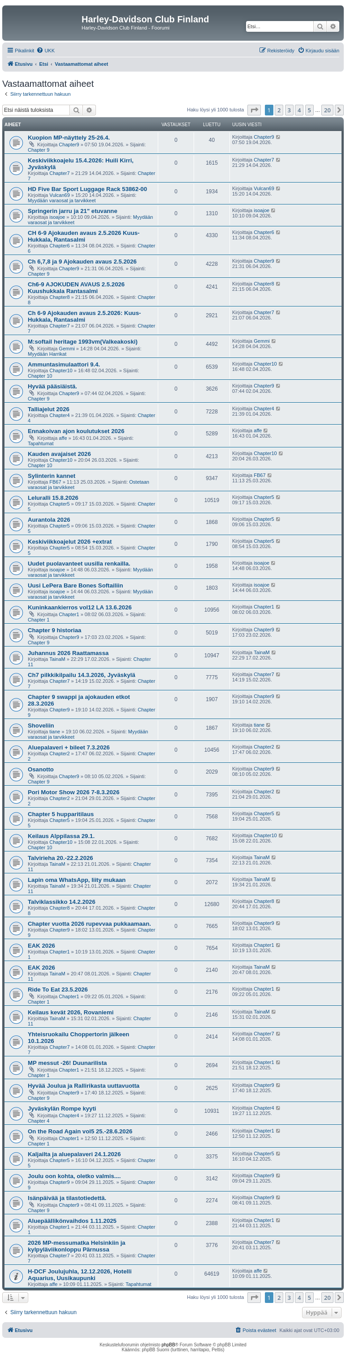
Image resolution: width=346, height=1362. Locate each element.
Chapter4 (59, 415)
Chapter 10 (40, 376)
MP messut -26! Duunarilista (67, 1063)
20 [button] (327, 110)
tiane (54, 731)
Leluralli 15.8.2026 (53, 497)
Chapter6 (59, 245)
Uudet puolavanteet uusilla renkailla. (79, 563)
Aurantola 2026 (49, 519)
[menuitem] (45, 50)
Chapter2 (59, 753)
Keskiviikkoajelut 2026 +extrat (70, 541)
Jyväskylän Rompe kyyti (62, 1108)
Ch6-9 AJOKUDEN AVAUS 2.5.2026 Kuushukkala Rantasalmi (76, 287)
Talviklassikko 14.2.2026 (61, 901)
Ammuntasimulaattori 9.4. (64, 364)
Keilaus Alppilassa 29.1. (61, 836)
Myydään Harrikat (47, 354)
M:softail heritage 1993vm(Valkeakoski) (83, 341)
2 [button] (279, 110)
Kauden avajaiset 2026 (59, 454)
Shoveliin (41, 725)
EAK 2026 (41, 945)
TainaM (57, 659)
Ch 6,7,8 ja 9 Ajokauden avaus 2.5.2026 (82, 261)
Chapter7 (59, 173)
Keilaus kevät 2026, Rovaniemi (70, 1012)
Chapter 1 (38, 619)
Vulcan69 (59, 195)
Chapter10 (60, 370)
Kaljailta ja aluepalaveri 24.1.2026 (74, 1154)
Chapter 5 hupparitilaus (61, 814)
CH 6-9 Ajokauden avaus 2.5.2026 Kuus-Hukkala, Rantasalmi (83, 236)
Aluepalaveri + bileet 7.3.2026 (69, 747)
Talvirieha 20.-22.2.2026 (60, 858)
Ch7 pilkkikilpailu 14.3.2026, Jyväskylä (81, 675)
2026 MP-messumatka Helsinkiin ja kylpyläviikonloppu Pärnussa (76, 1246)
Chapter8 (59, 297)
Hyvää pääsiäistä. (52, 386)
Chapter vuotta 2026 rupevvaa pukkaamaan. (89, 923)
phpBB (168, 1344)
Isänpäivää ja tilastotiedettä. (67, 1198)
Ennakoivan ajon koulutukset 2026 (76, 431)
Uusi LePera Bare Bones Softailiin (75, 585)
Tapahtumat (40, 443)
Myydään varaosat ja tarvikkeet (62, 200)
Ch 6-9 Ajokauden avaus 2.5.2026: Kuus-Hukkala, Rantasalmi (84, 316)
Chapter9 (69, 144)
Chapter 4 (38, 1121)
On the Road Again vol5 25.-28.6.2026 (80, 1131)
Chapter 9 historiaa (54, 630)
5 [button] (309, 110)
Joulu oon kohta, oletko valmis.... (74, 1176)
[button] (254, 110)
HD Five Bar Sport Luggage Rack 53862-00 (87, 189)
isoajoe (57, 217)
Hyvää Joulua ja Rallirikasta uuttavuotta (83, 1085)
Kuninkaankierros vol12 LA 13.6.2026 (80, 607)
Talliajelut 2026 (48, 409)
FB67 (55, 482)
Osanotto (41, 769)
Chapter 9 (38, 150)
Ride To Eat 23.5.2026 (58, 989)
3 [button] (289, 110)
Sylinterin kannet (51, 475)
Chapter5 (59, 503)
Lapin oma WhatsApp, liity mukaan (76, 880)
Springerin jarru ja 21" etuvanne (72, 211)
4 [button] (299, 110)
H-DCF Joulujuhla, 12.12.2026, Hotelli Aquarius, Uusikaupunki (80, 1274)
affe (63, 438)
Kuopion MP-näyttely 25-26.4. (69, 137)
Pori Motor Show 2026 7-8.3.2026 (73, 792)
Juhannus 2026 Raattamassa (68, 653)
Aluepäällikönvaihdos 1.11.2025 (72, 1220)
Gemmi (66, 348)
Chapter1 (69, 614)
